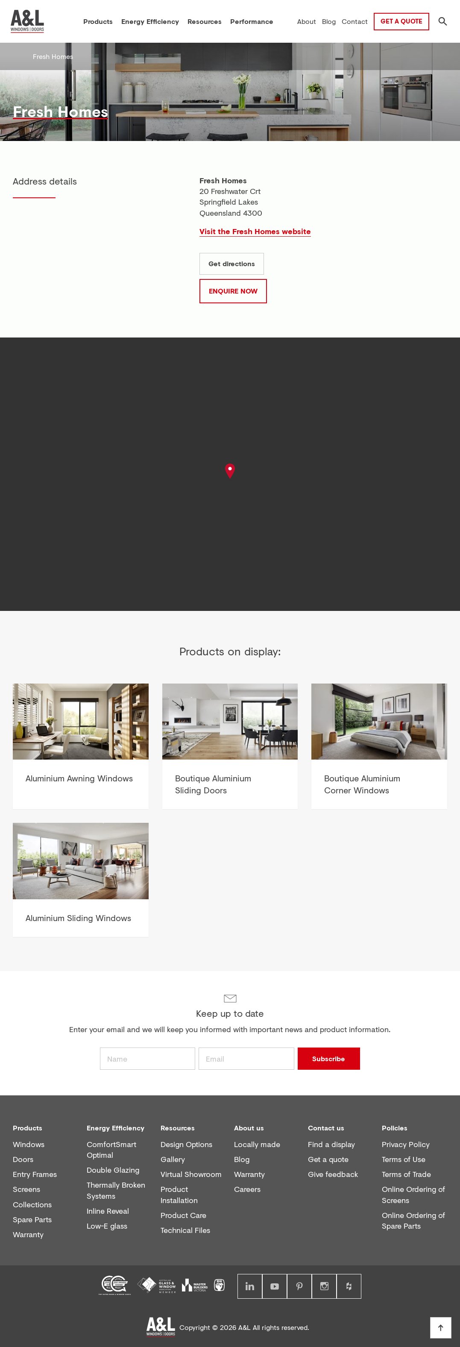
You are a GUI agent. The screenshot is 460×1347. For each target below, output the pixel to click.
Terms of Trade (406, 1174)
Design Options (186, 1144)
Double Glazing (113, 1170)
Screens (26, 1189)
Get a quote (328, 1159)
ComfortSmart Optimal (111, 1149)
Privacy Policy (406, 1144)
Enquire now (233, 291)
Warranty (28, 1234)
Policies (394, 1128)
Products (27, 1128)
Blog (241, 1159)
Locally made (257, 1144)
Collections (32, 1204)
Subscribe (328, 1058)
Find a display (331, 1144)
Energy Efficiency (115, 1128)
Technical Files (185, 1230)
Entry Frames (35, 1174)
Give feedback (333, 1174)
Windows (28, 1144)
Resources (178, 1128)
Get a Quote (401, 21)
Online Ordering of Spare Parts (413, 1220)
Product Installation (179, 1194)
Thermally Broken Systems (116, 1190)
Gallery (173, 1159)
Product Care (183, 1215)
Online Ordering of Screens (413, 1194)
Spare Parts (32, 1219)
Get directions (231, 263)
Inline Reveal (108, 1211)
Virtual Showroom (191, 1174)
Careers (247, 1189)
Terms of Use (403, 1159)
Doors (23, 1159)
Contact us (326, 1128)
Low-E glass (107, 1226)
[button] (230, 473)
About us (249, 1128)
